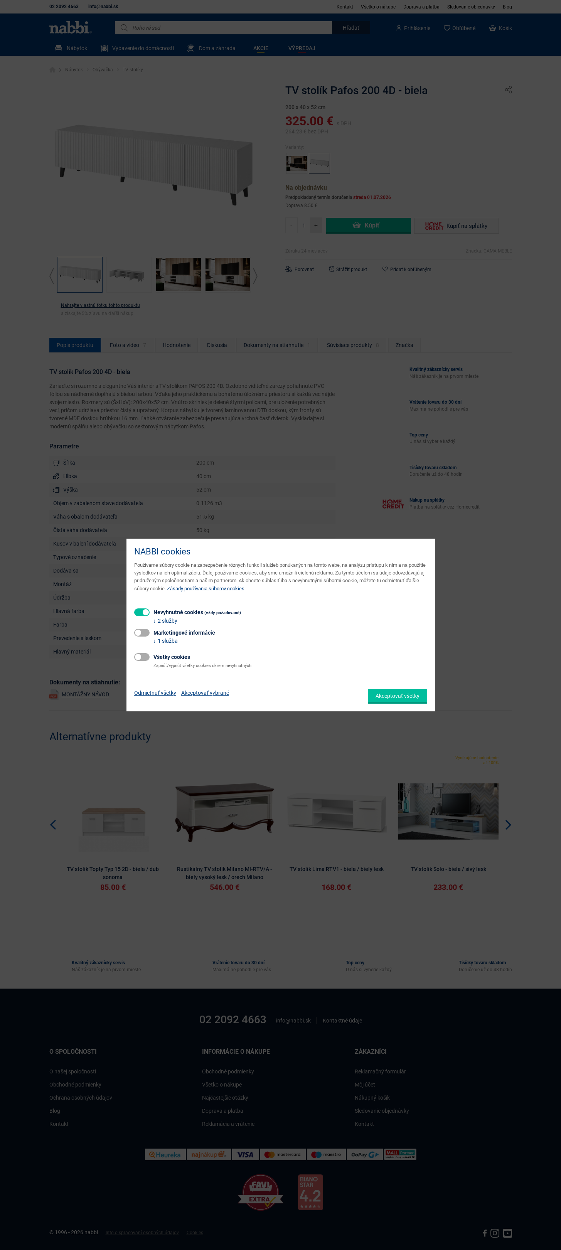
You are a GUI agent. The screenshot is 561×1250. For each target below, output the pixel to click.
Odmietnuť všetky (155, 693)
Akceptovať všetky (397, 696)
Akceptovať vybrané (205, 693)
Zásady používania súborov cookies (205, 588)
